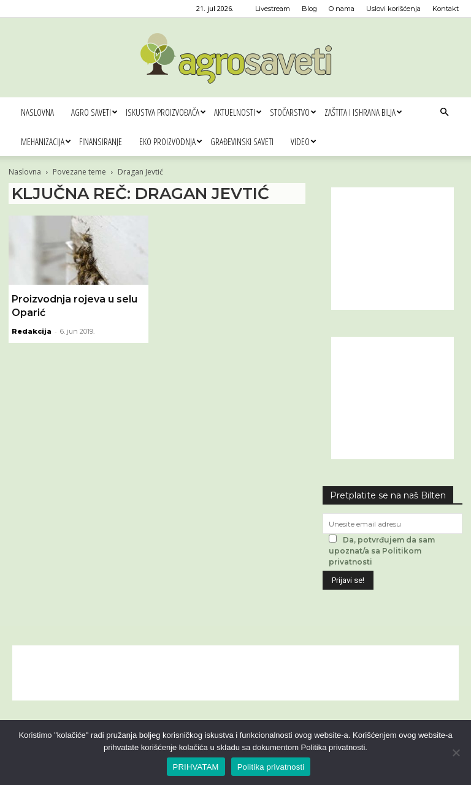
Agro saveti (94, 112)
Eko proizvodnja (170, 141)
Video (303, 141)
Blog (309, 8)
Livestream (272, 8)
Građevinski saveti (242, 141)
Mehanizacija (46, 141)
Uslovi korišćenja (393, 8)
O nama (341, 8)
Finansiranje (100, 141)
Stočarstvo (293, 112)
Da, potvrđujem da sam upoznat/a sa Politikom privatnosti (382, 550)
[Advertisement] (392, 248)
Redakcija (32, 331)
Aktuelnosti (237, 112)
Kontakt (445, 8)
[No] (456, 752)
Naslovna (37, 112)
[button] (444, 112)
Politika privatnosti (271, 767)
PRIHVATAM (196, 767)
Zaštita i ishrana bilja (363, 112)
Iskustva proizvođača (165, 112)
